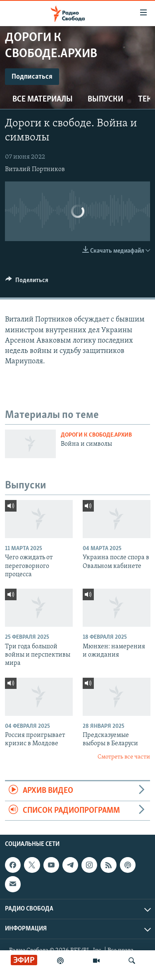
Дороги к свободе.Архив (96, 435)
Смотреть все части (124, 757)
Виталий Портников (35, 169)
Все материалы (42, 99)
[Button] (26, 282)
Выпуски (105, 99)
